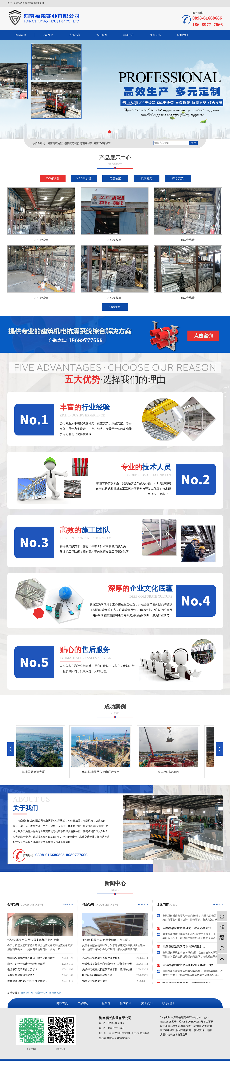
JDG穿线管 (52, 178)
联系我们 (182, 35)
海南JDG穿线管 (102, 143)
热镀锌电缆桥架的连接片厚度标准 (101, 958)
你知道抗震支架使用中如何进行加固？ (106, 939)
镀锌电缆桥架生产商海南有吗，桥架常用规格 (107, 963)
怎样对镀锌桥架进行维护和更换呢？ (27, 981)
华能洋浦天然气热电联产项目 (103, 771)
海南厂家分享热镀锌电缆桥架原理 (26, 963)
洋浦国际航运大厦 (35, 771)
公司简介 (47, 35)
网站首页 (20, 35)
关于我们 (147, 1003)
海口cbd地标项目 (170, 771)
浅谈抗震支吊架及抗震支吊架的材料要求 (33, 939)
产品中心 (74, 35)
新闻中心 (128, 35)
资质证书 (155, 35)
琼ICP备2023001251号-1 (192, 1021)
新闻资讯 (125, 1003)
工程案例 (104, 1003)
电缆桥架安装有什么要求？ (22, 969)
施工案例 (101, 35)
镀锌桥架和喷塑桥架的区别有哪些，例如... (189, 966)
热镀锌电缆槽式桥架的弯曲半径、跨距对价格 (107, 969)
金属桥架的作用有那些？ (21, 975)
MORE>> (68, 904)
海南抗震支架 (71, 143)
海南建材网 (26, 992)
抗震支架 (146, 178)
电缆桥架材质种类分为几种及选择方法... (187, 929)
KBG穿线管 (83, 178)
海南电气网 (41, 992)
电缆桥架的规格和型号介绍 (97, 975)
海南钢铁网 (55, 992)
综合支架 (178, 178)
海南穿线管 (86, 143)
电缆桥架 (115, 178)
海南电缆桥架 (55, 143)
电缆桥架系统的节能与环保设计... (183, 947)
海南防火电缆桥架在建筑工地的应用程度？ (31, 958)
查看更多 (115, 306)
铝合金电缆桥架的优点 (94, 981)
